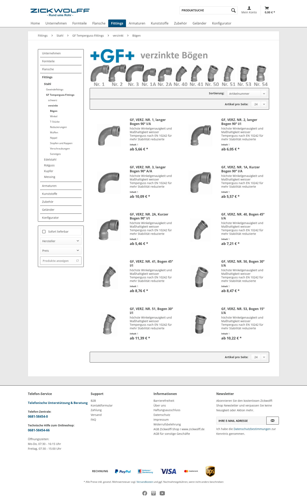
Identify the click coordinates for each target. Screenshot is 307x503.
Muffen (54, 132)
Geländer (48, 210)
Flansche (48, 69)
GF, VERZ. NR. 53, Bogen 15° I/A (243, 311)
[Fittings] (117, 23)
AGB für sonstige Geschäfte (172, 434)
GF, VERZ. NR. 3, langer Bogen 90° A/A (148, 169)
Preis (45, 250)
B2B (93, 401)
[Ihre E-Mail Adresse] (241, 421)
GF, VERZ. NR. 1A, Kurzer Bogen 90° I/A (240, 169)
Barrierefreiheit (164, 401)
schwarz (52, 100)
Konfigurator (50, 217)
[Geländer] (199, 23)
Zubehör (47, 202)
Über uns (160, 405)
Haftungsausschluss (167, 410)
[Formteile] (80, 23)
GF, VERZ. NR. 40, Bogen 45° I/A (243, 216)
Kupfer (48, 171)
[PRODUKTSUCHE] (209, 10)
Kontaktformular (102, 405)
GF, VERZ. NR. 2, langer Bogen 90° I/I (239, 122)
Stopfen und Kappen (61, 143)
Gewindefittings (54, 89)
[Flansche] (99, 23)
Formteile (48, 61)
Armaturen (49, 186)
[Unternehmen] (56, 23)
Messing (49, 177)
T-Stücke (55, 121)
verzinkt (53, 105)
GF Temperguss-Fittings (60, 95)
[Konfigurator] (221, 23)
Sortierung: (216, 93)
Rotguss (49, 165)
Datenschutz (162, 415)
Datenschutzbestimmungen (252, 429)
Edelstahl (50, 159)
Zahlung (96, 410)
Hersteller (48, 241)
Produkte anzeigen (61, 261)
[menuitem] (209, 10)
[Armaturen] (137, 23)
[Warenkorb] (270, 10)
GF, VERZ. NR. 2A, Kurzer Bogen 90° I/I (149, 216)
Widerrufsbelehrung (167, 424)
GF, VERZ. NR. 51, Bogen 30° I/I (151, 311)
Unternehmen (51, 53)
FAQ (93, 419)
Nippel (53, 137)
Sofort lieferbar (58, 231)
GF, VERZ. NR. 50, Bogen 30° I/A (243, 263)
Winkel (53, 116)
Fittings (47, 77)
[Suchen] (233, 10)
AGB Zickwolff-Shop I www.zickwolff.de (179, 429)
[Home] (35, 23)
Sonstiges (55, 154)
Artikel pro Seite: (236, 104)
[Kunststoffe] (159, 23)
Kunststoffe (49, 194)
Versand (96, 415)
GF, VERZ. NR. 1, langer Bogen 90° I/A (148, 122)
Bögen (53, 111)
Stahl (47, 84)
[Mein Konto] (249, 10)
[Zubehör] (180, 23)
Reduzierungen (58, 127)
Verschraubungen (60, 148)
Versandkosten (145, 482)
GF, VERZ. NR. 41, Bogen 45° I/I (151, 263)
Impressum (161, 419)
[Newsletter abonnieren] (272, 421)
